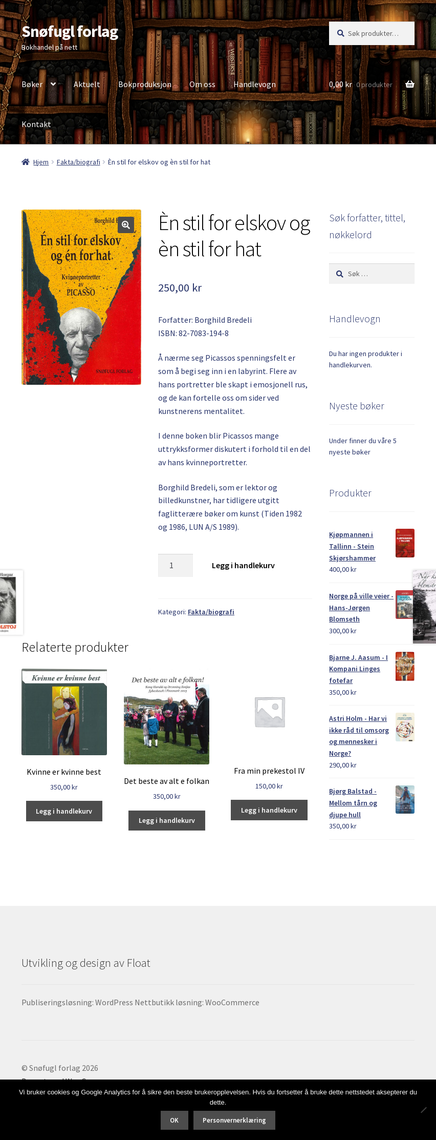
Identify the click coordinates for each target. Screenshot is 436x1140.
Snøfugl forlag (69, 31)
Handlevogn (254, 84)
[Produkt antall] (175, 565)
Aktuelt (87, 84)
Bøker (31, 84)
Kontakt (36, 124)
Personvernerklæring (234, 1120)
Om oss (202, 84)
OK (174, 1120)
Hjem (41, 162)
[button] (126, 225)
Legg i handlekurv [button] (64, 811)
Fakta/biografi (78, 162)
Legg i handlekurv (243, 565)
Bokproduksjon (144, 84)
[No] (423, 1110)
